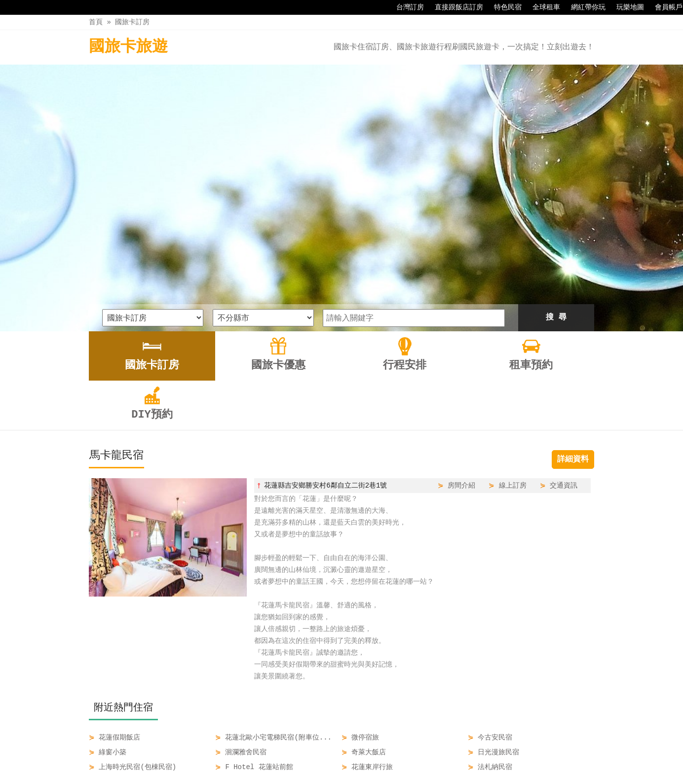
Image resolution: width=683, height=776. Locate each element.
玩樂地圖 (625, 7)
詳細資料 (573, 334)
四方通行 (343, 768)
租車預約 (389, 747)
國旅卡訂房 (132, 22)
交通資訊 (563, 360)
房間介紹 (461, 360)
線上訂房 (513, 360)
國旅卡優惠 (302, 747)
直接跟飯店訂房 (454, 7)
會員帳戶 (664, 7)
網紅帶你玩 (583, 7)
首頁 (96, 22)
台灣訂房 (405, 7)
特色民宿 (503, 7)
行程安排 (348, 747)
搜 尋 (556, 192)
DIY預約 (430, 747)
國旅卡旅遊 (128, 47)
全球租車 (541, 7)
